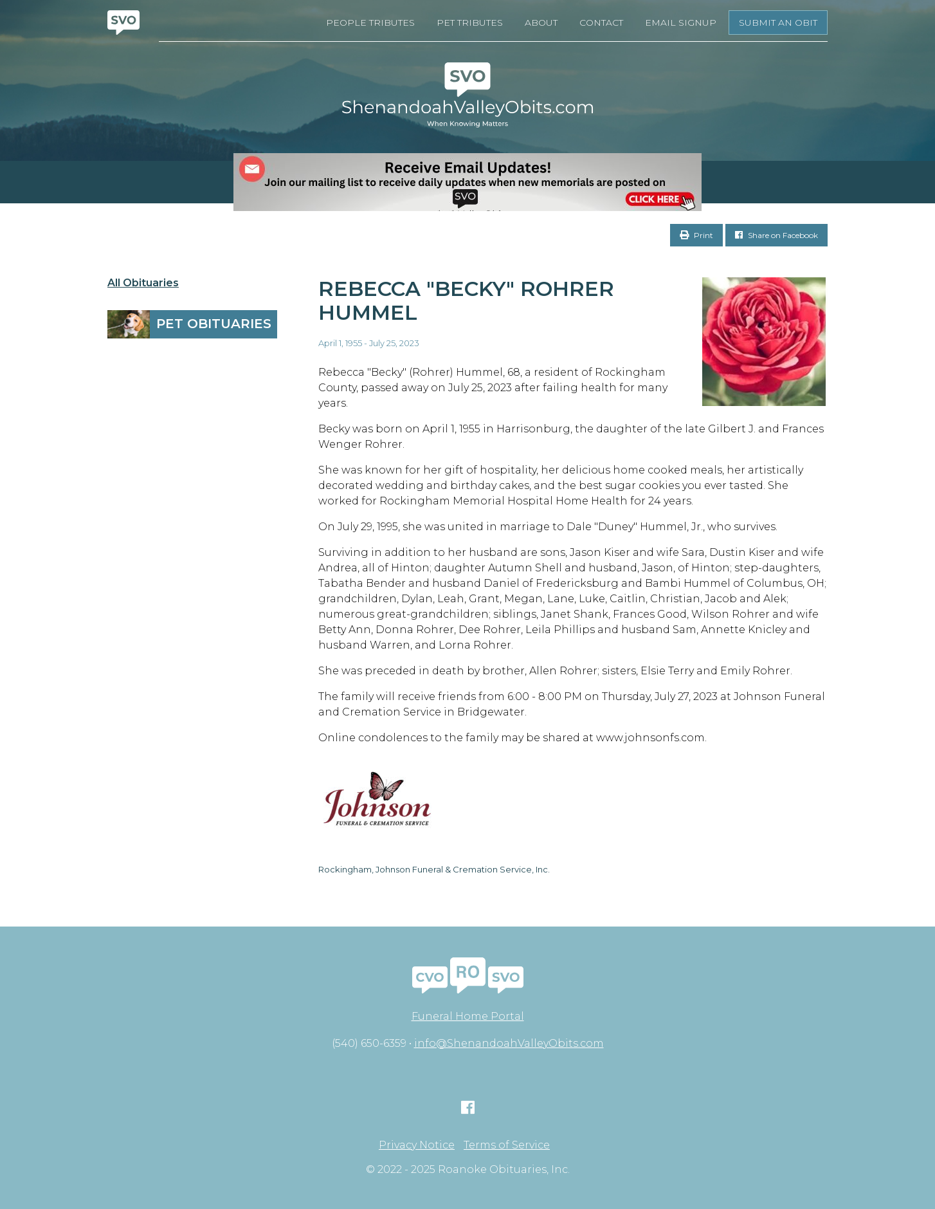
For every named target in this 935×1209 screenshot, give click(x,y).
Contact (601, 22)
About (541, 22)
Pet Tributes (470, 22)
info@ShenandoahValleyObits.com (509, 1043)
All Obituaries (143, 283)
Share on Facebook (776, 235)
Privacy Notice (417, 1145)
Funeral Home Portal (468, 1016)
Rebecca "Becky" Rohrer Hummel (466, 300)
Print (696, 235)
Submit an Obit (778, 22)
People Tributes (370, 22)
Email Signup (680, 22)
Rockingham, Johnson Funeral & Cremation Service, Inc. (434, 869)
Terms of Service (507, 1145)
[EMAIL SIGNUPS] (467, 182)
